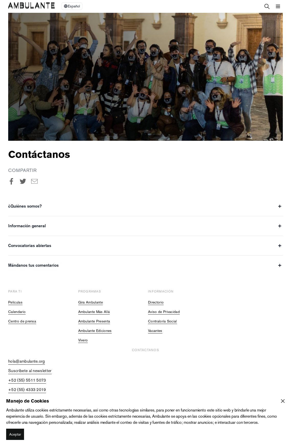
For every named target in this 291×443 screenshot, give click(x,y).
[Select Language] (71, 6)
